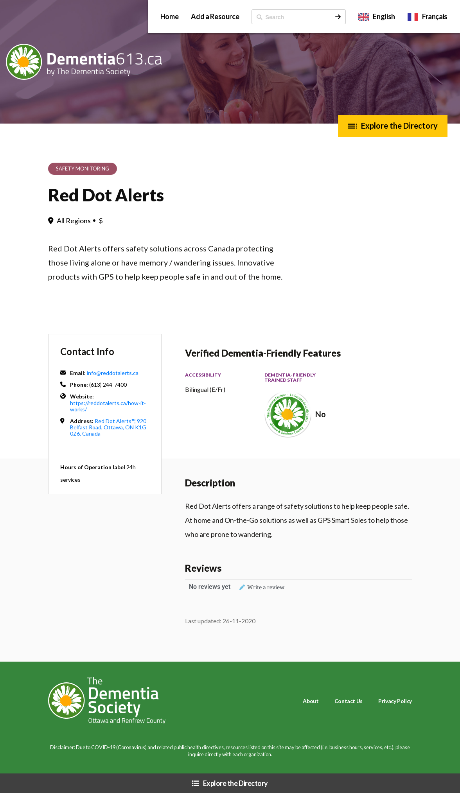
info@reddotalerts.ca (112, 373)
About (310, 701)
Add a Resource (215, 16)
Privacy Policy (395, 701)
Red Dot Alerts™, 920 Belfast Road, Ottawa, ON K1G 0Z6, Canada (108, 427)
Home (169, 16)
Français (434, 16)
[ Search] (291, 16)
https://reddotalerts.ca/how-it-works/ (108, 406)
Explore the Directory (399, 125)
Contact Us (348, 701)
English (384, 16)
